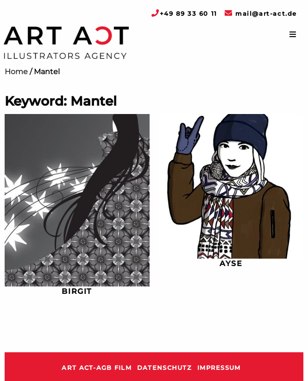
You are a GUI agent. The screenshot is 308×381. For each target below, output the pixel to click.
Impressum (219, 367)
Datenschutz (164, 367)
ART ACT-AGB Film (96, 367)
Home (16, 71)
